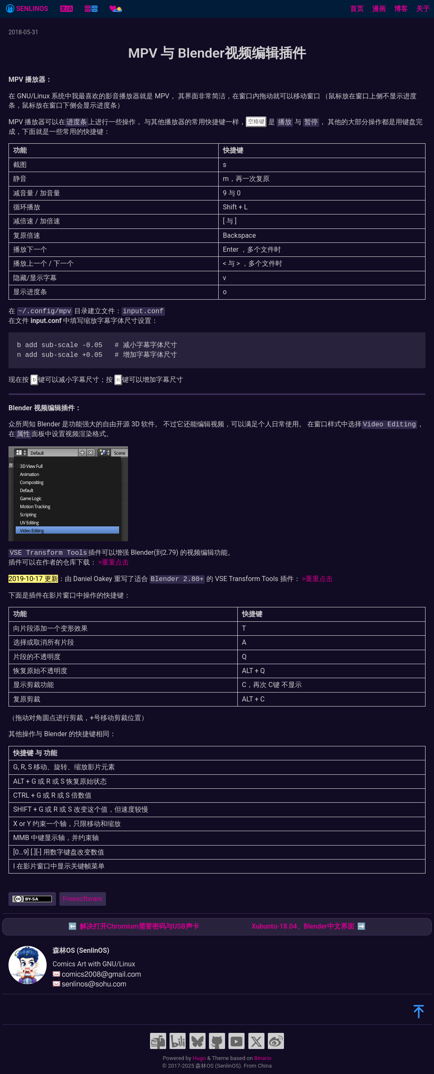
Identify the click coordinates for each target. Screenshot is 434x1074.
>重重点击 (113, 562)
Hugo (199, 1058)
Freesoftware (83, 899)
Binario (263, 1058)
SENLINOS (27, 8)
